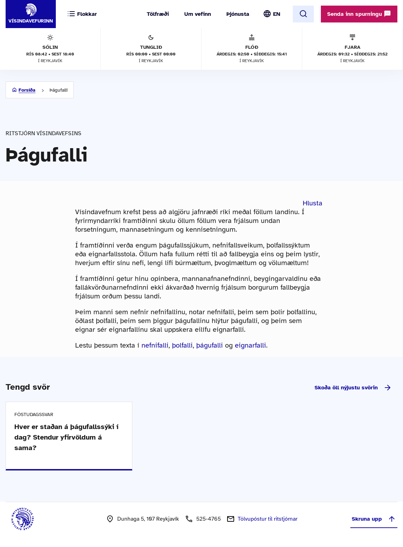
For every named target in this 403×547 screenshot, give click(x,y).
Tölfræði (158, 14)
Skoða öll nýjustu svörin (353, 387)
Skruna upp (374, 519)
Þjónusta (237, 14)
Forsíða (27, 90)
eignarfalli (250, 345)
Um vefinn (197, 14)
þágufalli (209, 345)
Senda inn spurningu (359, 14)
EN (276, 14)
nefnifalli (155, 345)
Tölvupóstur (267, 518)
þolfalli (182, 345)
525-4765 (208, 518)
